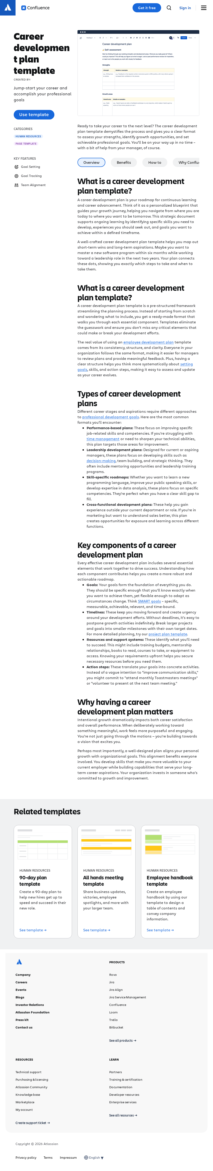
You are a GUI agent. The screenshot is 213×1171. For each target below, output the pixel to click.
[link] (185, 8)
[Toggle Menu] (205, 8)
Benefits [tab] (124, 162)
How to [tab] (154, 162)
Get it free (147, 7)
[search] (169, 8)
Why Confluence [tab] (193, 162)
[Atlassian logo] (7, 7)
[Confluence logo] (35, 7)
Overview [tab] (91, 162)
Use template (34, 114)
